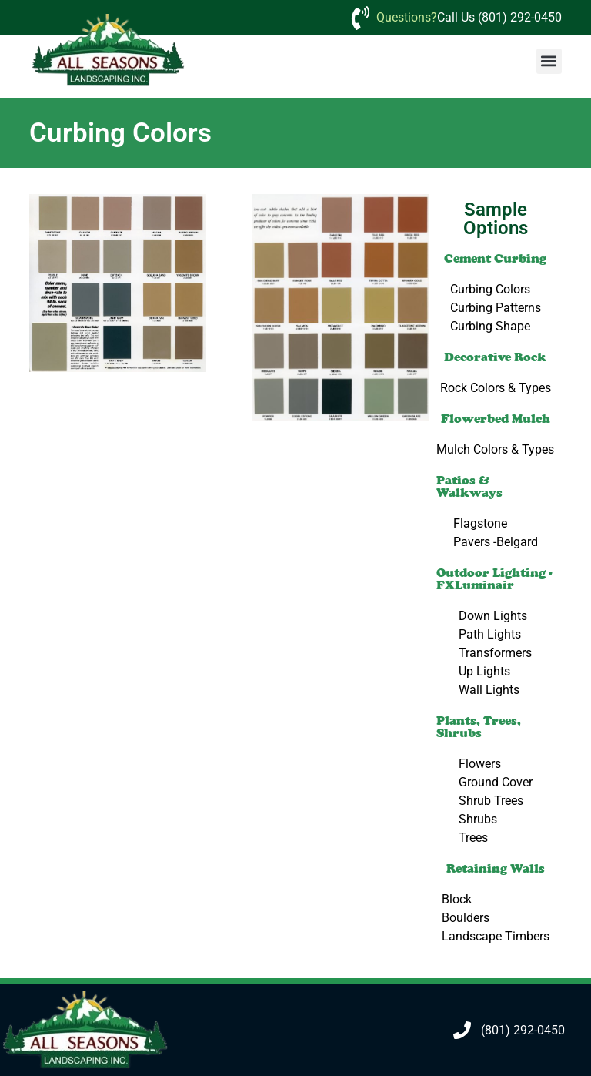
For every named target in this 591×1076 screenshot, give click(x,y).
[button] (549, 61)
